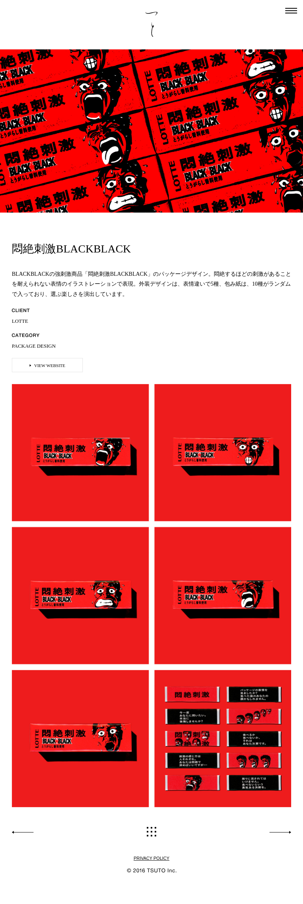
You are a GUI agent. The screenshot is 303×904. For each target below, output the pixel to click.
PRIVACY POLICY (152, 858)
